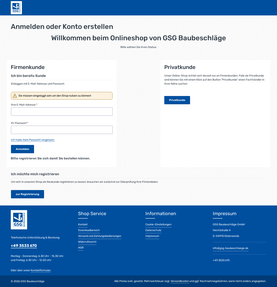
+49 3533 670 (24, 245)
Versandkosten (180, 281)
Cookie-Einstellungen (158, 224)
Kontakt (83, 224)
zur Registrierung (27, 194)
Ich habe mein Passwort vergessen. (33, 139)
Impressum (152, 236)
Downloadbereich (89, 230)
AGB (80, 247)
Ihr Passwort (19, 123)
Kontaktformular (41, 270)
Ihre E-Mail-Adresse (24, 104)
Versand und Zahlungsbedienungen (99, 236)
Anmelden (22, 149)
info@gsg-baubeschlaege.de (230, 248)
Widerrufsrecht (87, 241)
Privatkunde (177, 100)
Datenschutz (153, 230)
